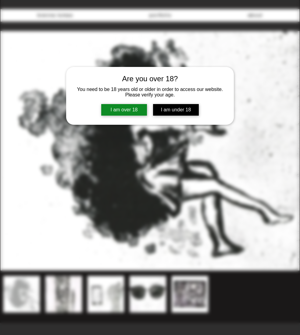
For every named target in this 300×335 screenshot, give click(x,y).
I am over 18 (124, 109)
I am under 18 (176, 109)
